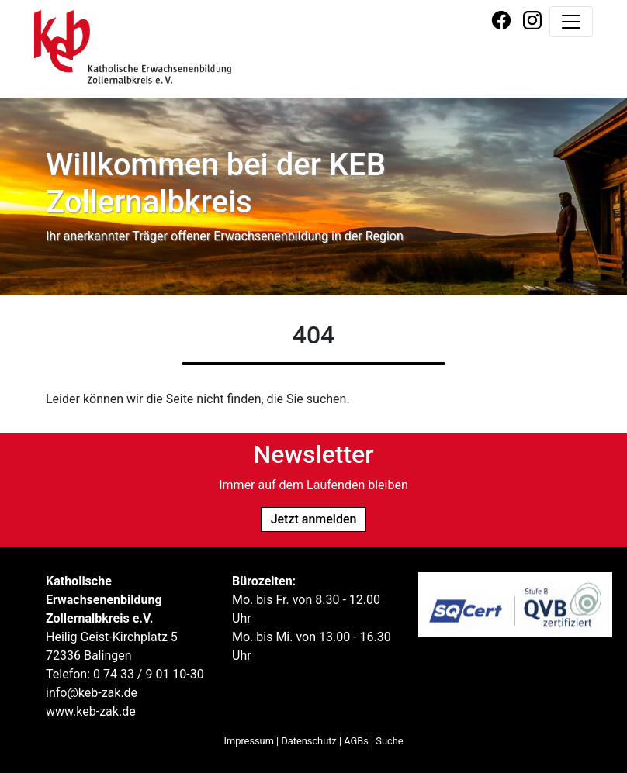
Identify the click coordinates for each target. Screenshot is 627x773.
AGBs (356, 741)
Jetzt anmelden (314, 519)
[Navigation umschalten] (571, 21)
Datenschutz (308, 741)
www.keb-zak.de (91, 711)
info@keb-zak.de (91, 692)
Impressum (249, 741)
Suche (389, 741)
